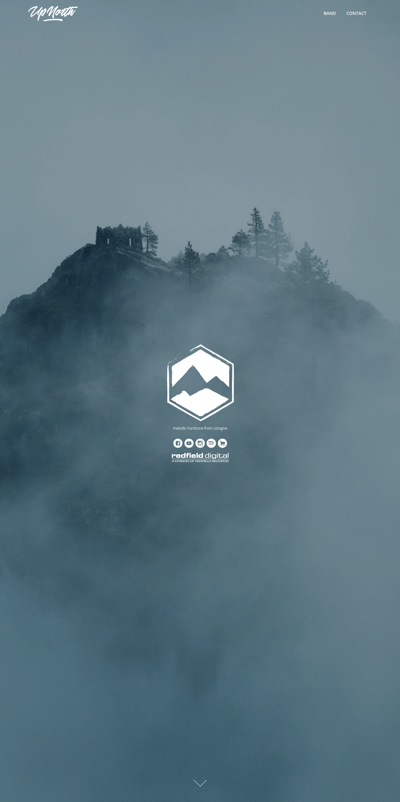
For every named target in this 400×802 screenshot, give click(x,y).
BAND (330, 13)
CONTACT (356, 13)
